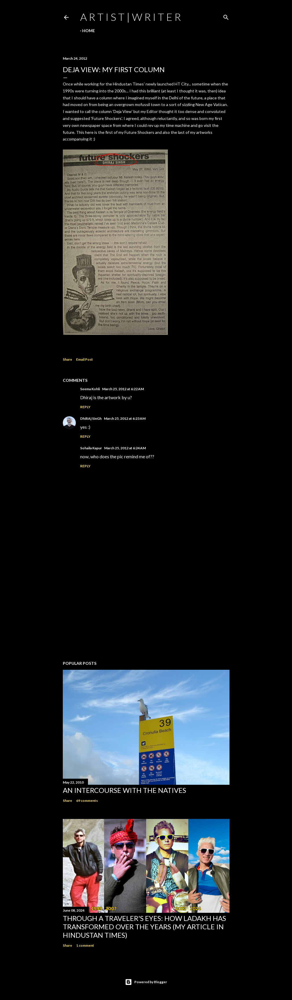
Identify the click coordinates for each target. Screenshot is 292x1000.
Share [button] (67, 359)
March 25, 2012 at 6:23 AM (125, 418)
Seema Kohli (90, 389)
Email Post (84, 359)
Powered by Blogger (146, 982)
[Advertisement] (146, 605)
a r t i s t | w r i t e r (130, 16)
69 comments (87, 800)
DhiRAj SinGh (91, 418)
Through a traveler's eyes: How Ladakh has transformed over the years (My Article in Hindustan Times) (144, 926)
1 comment (85, 945)
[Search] (226, 16)
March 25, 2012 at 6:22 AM (123, 389)
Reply (85, 407)
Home (88, 30)
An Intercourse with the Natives (124, 790)
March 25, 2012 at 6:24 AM (125, 448)
